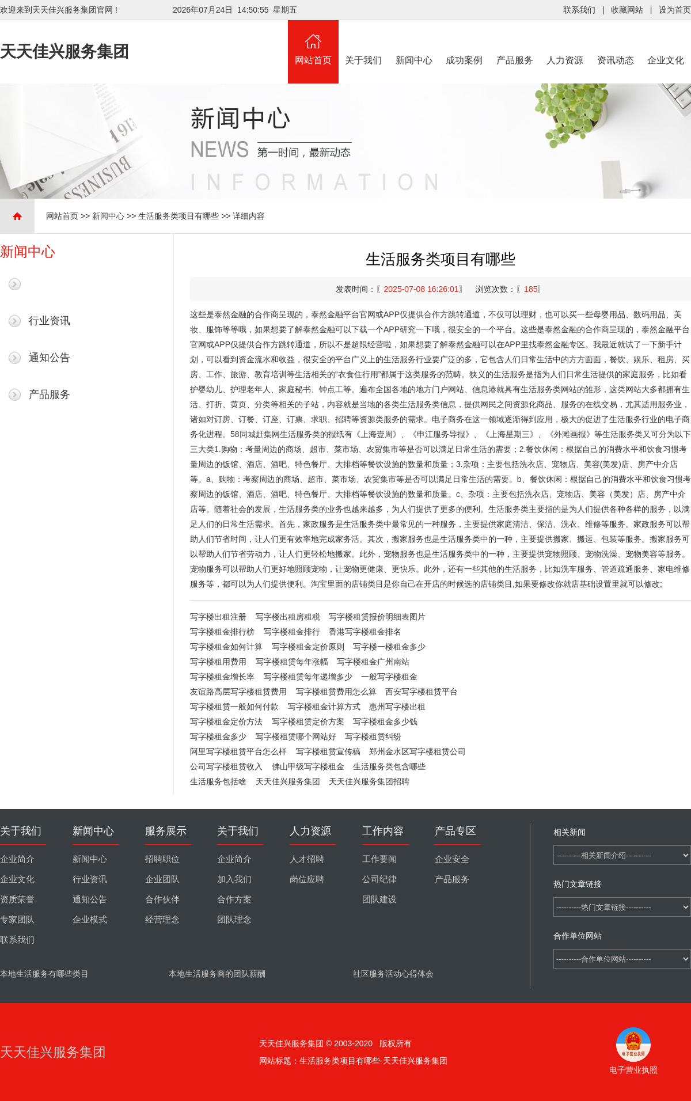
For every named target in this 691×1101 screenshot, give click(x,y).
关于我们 (364, 42)
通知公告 (49, 357)
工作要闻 (379, 859)
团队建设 (379, 899)
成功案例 (464, 42)
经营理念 (162, 919)
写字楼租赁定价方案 (308, 721)
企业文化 (666, 42)
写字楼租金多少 (218, 736)
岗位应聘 (307, 879)
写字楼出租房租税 (288, 616)
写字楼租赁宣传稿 (328, 751)
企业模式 (90, 919)
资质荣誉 (17, 899)
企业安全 (452, 859)
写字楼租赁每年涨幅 (292, 661)
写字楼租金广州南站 (373, 661)
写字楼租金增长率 (222, 676)
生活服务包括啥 (218, 781)
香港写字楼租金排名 (365, 631)
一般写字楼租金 (389, 676)
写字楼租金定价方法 (226, 721)
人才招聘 (307, 859)
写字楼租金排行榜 (222, 631)
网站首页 (313, 42)
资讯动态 (615, 42)
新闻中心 (414, 42)
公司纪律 (379, 879)
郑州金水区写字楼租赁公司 (417, 751)
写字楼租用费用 (218, 661)
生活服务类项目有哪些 (178, 216)
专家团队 (17, 919)
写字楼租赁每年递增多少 (308, 676)
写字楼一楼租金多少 (389, 646)
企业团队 (162, 879)
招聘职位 (162, 859)
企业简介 (17, 859)
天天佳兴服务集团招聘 (369, 781)
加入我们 (234, 879)
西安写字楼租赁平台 (421, 691)
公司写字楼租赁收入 (226, 766)
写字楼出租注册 (218, 616)
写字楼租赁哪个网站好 (296, 736)
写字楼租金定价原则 (308, 646)
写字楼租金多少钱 (385, 721)
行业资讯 (49, 320)
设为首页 (675, 9)
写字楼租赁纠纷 (373, 736)
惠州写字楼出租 (397, 706)
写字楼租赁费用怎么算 (336, 691)
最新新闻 (49, 284)
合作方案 (234, 899)
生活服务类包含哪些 (389, 766)
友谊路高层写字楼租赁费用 (238, 691)
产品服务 (514, 42)
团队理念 (234, 919)
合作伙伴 (162, 899)
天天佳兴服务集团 (288, 781)
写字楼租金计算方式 (324, 706)
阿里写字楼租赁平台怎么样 (238, 751)
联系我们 (579, 9)
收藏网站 (627, 9)
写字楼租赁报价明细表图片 (377, 616)
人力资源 (565, 42)
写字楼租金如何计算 (226, 646)
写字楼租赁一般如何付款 (234, 706)
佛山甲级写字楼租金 (308, 766)
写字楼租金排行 (292, 631)
